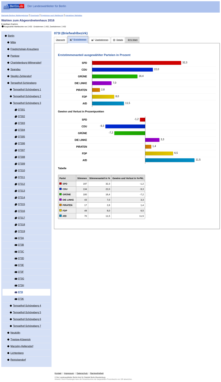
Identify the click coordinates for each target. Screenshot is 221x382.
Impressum (69, 373)
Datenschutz (82, 373)
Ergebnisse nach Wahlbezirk (52, 15)
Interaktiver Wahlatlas (73, 15)
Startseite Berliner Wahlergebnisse (14, 15)
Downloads (34, 15)
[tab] (60, 40)
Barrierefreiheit (97, 373)
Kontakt (58, 373)
